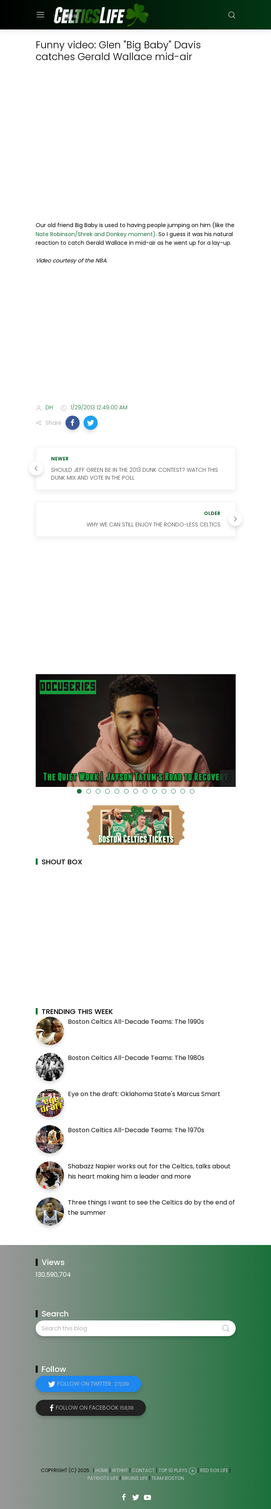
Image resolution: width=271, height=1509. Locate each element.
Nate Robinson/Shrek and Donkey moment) (96, 234)
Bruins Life (135, 1478)
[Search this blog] (136, 1328)
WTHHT (120, 1470)
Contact (143, 1470)
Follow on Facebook (95, 1408)
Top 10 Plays (172, 1470)
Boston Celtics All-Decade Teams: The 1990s (136, 1021)
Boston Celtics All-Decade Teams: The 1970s (136, 1130)
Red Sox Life (214, 1470)
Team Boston (167, 1478)
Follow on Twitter (93, 1384)
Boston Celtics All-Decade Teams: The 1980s (136, 1057)
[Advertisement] (136, 336)
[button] (72, 423)
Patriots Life (102, 1478)
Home (101, 1470)
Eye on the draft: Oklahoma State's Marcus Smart (144, 1093)
